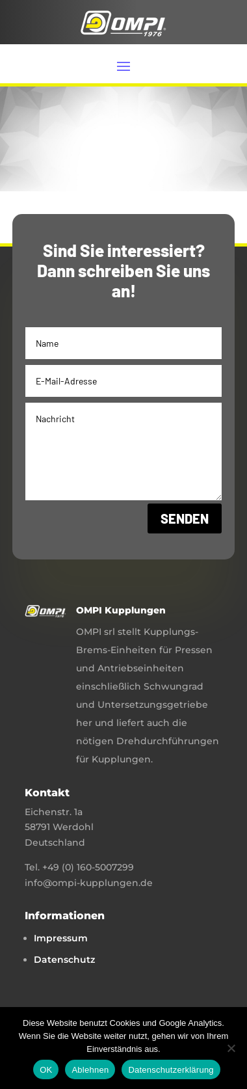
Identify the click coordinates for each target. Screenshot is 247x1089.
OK (46, 1070)
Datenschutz (64, 959)
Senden (185, 518)
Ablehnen (90, 1070)
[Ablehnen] (230, 1048)
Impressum (61, 938)
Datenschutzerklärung (170, 1070)
